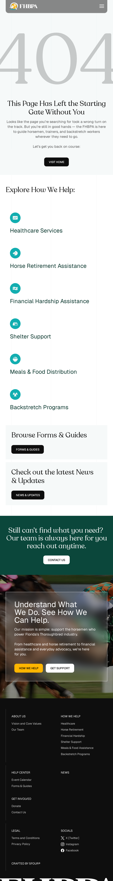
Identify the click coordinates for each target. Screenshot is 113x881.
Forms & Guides (22, 786)
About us (19, 716)
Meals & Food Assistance (77, 748)
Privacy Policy (21, 844)
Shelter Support (71, 742)
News (65, 772)
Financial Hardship (73, 736)
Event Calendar (22, 780)
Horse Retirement (72, 729)
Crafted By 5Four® (26, 863)
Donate (16, 806)
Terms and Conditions (26, 838)
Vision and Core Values (26, 723)
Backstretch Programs (75, 754)
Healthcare (68, 723)
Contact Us (19, 812)
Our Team (18, 729)
